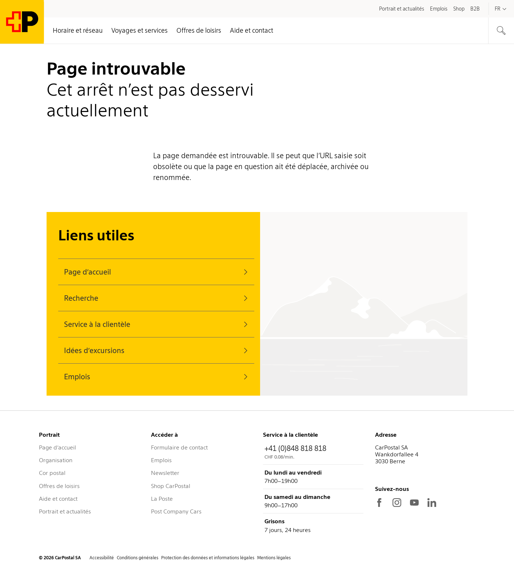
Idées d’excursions (157, 350)
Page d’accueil (157, 272)
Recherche (157, 298)
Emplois (157, 377)
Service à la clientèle (157, 324)
